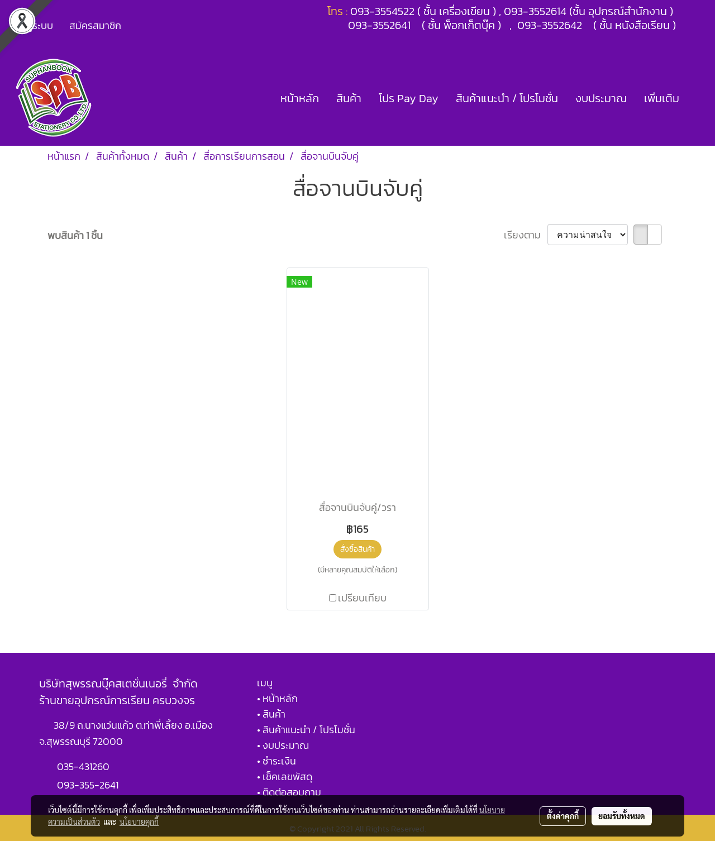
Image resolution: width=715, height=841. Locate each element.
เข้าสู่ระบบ (33, 25)
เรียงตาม (525, 234)
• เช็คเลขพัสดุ (284, 776)
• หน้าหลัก (277, 698)
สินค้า (348, 98)
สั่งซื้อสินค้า (357, 549)
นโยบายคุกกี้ (139, 821)
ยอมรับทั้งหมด (621, 816)
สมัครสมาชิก (95, 25)
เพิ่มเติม (661, 98)
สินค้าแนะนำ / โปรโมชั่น (507, 98)
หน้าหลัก (299, 98)
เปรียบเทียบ (362, 597)
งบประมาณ (601, 98)
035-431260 (84, 766)
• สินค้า (271, 713)
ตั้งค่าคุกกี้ (563, 816)
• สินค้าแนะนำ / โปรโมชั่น (306, 729)
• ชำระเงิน (276, 760)
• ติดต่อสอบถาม (289, 792)
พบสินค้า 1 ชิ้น (75, 235)
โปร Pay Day (408, 98)
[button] (697, 98)
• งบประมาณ (283, 745)
